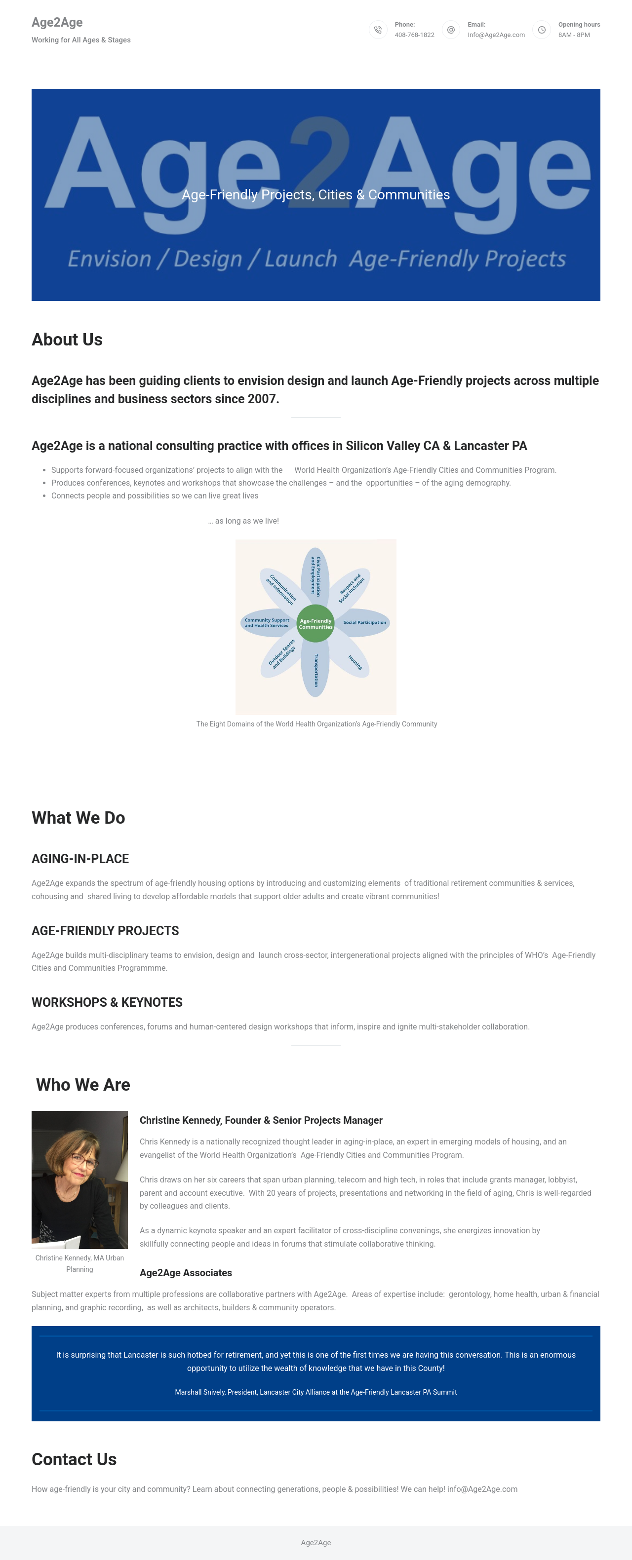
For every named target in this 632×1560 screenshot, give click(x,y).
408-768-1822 (414, 34)
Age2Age (57, 22)
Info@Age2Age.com (496, 34)
